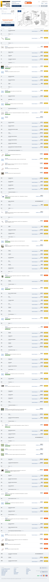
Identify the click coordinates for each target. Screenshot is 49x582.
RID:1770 (6, 46)
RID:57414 (6, 70)
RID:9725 (6, 408)
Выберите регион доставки (15, 3)
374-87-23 (44, 1)
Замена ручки (16, 573)
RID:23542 (6, 240)
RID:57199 (6, 172)
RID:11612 (6, 116)
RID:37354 (6, 153)
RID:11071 (6, 353)
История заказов (16, 572)
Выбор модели (5, 8)
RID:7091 (6, 469)
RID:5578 (6, 385)
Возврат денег (3, 573)
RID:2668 (6, 211)
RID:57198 (6, 167)
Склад (27, 572)
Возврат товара (3, 572)
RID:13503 (6, 287)
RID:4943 (6, 195)
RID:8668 (6, 220)
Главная (1, 8)
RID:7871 (6, 326)
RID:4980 (6, 424)
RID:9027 (6, 538)
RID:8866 (6, 37)
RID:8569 (6, 444)
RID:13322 (6, 158)
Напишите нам (44, 567)
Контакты (46, 3)
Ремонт (27, 573)
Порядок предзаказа (4, 571)
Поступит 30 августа (35, 31)
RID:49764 (6, 317)
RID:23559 (6, 90)
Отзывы (42, 3)
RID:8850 (6, 492)
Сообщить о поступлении (39, 117)
